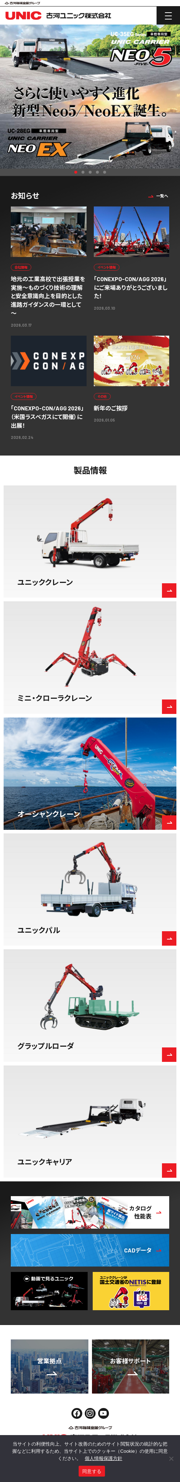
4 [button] (97, 172)
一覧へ (157, 195)
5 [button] (104, 172)
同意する (91, 1471)
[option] (90, 97)
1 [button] (75, 172)
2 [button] (83, 172)
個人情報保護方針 (103, 1458)
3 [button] (90, 172)
